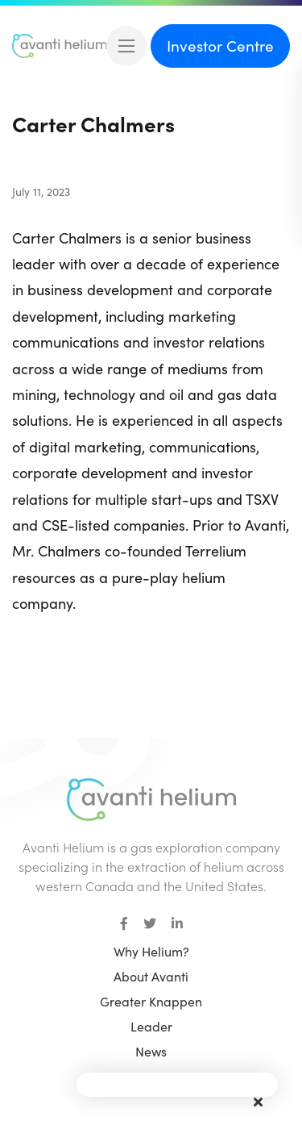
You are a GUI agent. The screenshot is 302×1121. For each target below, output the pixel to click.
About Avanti (151, 976)
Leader (151, 1026)
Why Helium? (151, 951)
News (151, 1051)
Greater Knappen (151, 1001)
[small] (124, 923)
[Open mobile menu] (126, 46)
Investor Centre (220, 45)
